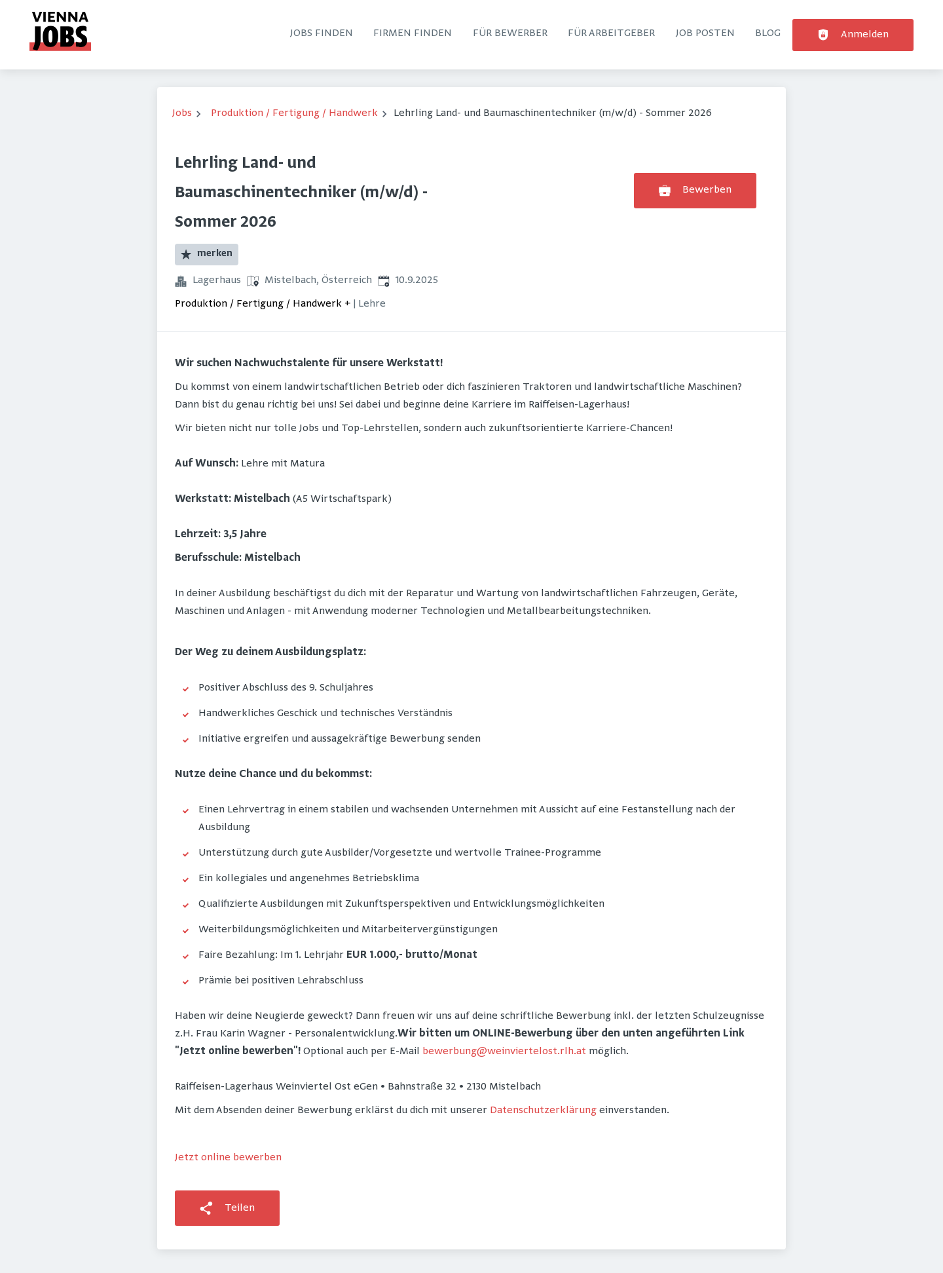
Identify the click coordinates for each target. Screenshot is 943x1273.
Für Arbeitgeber (611, 33)
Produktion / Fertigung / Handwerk (294, 113)
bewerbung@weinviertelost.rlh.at (504, 1051)
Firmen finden (412, 33)
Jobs (182, 113)
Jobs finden (321, 33)
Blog (768, 33)
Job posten (705, 33)
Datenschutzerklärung (543, 1110)
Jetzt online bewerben (228, 1158)
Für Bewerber (510, 33)
